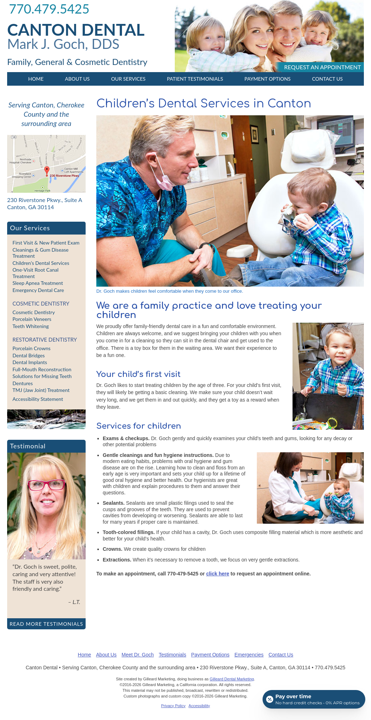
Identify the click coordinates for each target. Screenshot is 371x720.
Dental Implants (29, 362)
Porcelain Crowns (31, 348)
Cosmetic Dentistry (40, 303)
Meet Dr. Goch (138, 655)
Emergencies (249, 655)
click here (217, 573)
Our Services (128, 79)
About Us (77, 79)
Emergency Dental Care (38, 290)
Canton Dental (75, 29)
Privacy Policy (173, 706)
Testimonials (172, 655)
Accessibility (199, 706)
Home (36, 79)
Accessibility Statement (37, 399)
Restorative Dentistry (44, 339)
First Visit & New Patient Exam (46, 243)
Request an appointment (322, 67)
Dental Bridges (28, 355)
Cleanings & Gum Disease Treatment (40, 253)
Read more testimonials (46, 624)
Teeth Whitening (30, 326)
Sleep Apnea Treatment (37, 283)
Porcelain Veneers (31, 319)
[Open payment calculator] (314, 699)
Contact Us (327, 79)
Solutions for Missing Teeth (42, 376)
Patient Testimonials (195, 79)
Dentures (22, 383)
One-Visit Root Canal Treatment (35, 273)
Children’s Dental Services (40, 263)
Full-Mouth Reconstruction (41, 369)
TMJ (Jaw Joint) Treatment (41, 390)
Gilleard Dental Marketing (232, 679)
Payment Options (267, 79)
